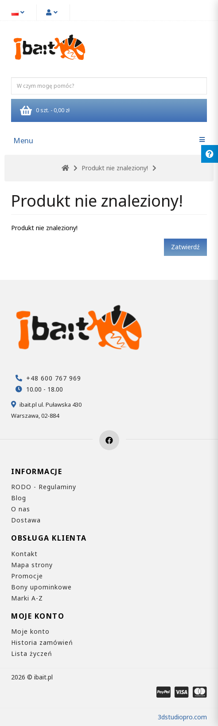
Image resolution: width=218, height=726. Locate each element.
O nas (20, 509)
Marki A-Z (27, 598)
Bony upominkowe (41, 587)
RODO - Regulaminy (43, 487)
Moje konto (30, 631)
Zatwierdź (185, 247)
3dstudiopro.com (182, 717)
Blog (18, 498)
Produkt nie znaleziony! (115, 168)
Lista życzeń (31, 653)
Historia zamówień (42, 642)
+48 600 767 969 (53, 378)
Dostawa (26, 520)
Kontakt (24, 553)
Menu (23, 140)
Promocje (27, 576)
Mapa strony (32, 565)
